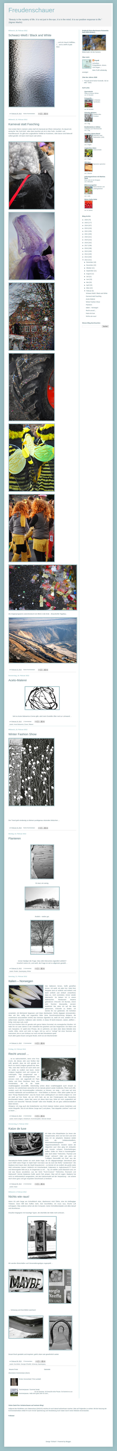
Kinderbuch (27, 1119)
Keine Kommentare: (29, 113)
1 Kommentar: (27, 721)
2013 (86, 257)
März (88, 288)
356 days (87, 162)
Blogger (68, 1441)
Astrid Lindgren (18, 1119)
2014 (86, 254)
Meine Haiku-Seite (90, 199)
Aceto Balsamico (19, 724)
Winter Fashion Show (22, 734)
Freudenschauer (31, 10)
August (88, 274)
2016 (86, 248)
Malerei (31, 724)
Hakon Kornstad (47, 1024)
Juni (87, 279)
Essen (26, 724)
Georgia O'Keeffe (26, 1364)
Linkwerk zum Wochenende (93, 128)
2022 (86, 231)
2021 (86, 234)
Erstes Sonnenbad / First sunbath (30, 1379)
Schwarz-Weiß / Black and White (29, 35)
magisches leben (90, 148)
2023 (86, 228)
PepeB (97, 60)
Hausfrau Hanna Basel (92, 134)
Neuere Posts (13, 1369)
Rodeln (16, 971)
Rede (25, 1097)
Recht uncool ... (18, 1053)
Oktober (89, 268)
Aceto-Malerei (17, 680)
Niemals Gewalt (46, 1119)
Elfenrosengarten (90, 185)
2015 (86, 251)
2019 (86, 240)
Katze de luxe (17, 1128)
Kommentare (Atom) (23, 1373)
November (89, 265)
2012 (86, 260)
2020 (86, 237)
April (88, 285)
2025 (86, 222)
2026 (86, 220)
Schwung (34, 1364)
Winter (29, 971)
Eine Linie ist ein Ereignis (92, 180)
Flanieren (14, 838)
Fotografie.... (88, 98)
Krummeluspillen (36, 1119)
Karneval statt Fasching (23, 124)
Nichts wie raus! (18, 1196)
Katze (15, 1187)
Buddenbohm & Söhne (92, 127)
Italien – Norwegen (20, 981)
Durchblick (17, 1364)
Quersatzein (88, 91)
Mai (87, 282)
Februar (89, 291)
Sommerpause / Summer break (29, 1389)
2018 (86, 242)
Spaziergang (22, 971)
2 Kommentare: (28, 1361)
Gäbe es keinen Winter (91, 93)
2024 (86, 225)
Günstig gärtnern (90, 112)
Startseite (47, 1369)
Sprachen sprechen (99, 164)
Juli (87, 276)
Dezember (89, 262)
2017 (86, 245)
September (90, 271)
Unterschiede (97, 150)
